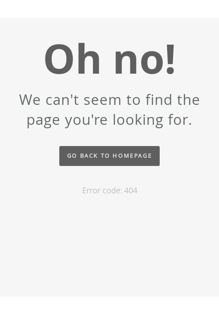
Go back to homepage (109, 155)
